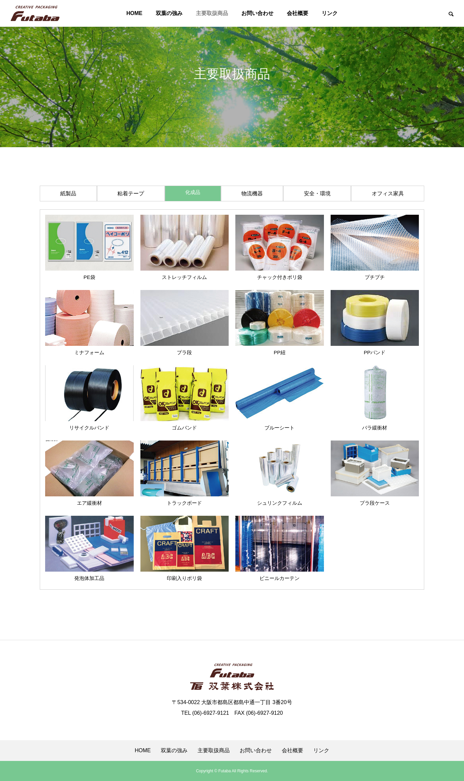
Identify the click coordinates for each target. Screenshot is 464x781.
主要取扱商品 (212, 13)
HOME (134, 13)
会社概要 (297, 13)
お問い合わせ (257, 13)
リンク (330, 13)
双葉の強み (169, 13)
